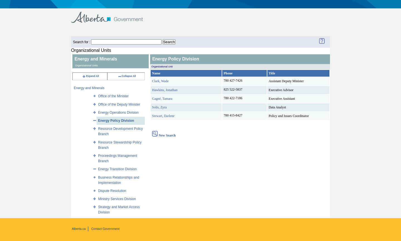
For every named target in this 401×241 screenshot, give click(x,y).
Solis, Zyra (159, 107)
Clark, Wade (160, 81)
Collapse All (127, 76)
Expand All (90, 76)
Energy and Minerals (89, 88)
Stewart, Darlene (163, 116)
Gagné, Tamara (162, 99)
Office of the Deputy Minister (119, 104)
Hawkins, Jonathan (164, 90)
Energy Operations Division (118, 113)
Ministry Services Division (117, 199)
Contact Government (105, 228)
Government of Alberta (111, 15)
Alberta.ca (79, 228)
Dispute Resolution (112, 191)
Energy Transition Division (117, 169)
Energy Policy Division (116, 121)
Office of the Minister (113, 96)
